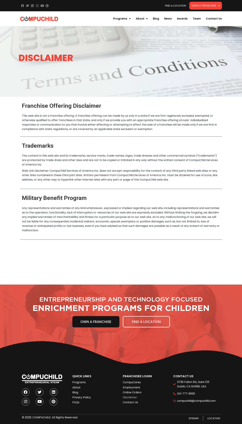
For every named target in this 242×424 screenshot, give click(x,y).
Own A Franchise (206, 6)
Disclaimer (130, 395)
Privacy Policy (81, 395)
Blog (156, 19)
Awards (182, 19)
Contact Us (214, 19)
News (168, 19)
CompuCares (132, 380)
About (142, 19)
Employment (131, 386)
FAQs (75, 400)
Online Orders (132, 390)
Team (197, 19)
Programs (122, 19)
